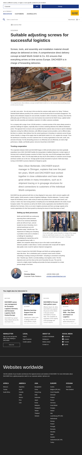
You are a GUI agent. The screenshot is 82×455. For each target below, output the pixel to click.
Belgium (52, 389)
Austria (52, 387)
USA (20, 402)
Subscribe (11, 344)
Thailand (37, 413)
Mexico (21, 397)
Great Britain (54, 405)
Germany (53, 402)
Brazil (20, 389)
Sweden (52, 437)
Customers (19, 14)
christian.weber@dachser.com (56, 276)
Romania (52, 429)
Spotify (65, 344)
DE (61, 416)
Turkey (52, 442)
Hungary (52, 408)
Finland (52, 397)
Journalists (32, 14)
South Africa (6, 392)
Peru (20, 400)
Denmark (53, 395)
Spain (52, 434)
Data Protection (27, 339)
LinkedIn (65, 339)
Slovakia (52, 431)
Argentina (21, 387)
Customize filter (16, 25)
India (36, 395)
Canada (21, 392)
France (52, 400)
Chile (20, 395)
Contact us (45, 344)
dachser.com (46, 376)
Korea (36, 402)
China (36, 389)
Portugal (52, 426)
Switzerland (53, 439)
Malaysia (37, 405)
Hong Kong (38, 392)
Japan (36, 400)
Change (60, 6)
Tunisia (5, 389)
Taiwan (37, 410)
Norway (52, 421)
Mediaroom (7, 14)
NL (59, 389)
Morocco (5, 387)
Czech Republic (54, 392)
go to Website (8, 11)
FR (56, 389)
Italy (51, 413)
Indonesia (37, 397)
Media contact (46, 342)
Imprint (25, 336)
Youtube (65, 342)
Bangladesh (38, 387)
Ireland (52, 410)
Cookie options (27, 342)
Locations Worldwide (48, 336)
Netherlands (53, 418)
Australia (68, 387)
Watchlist (71, 20)
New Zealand (70, 389)
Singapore (37, 408)
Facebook (66, 336)
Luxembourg (53, 416)
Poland (52, 424)
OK (37, 6)
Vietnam (37, 416)
